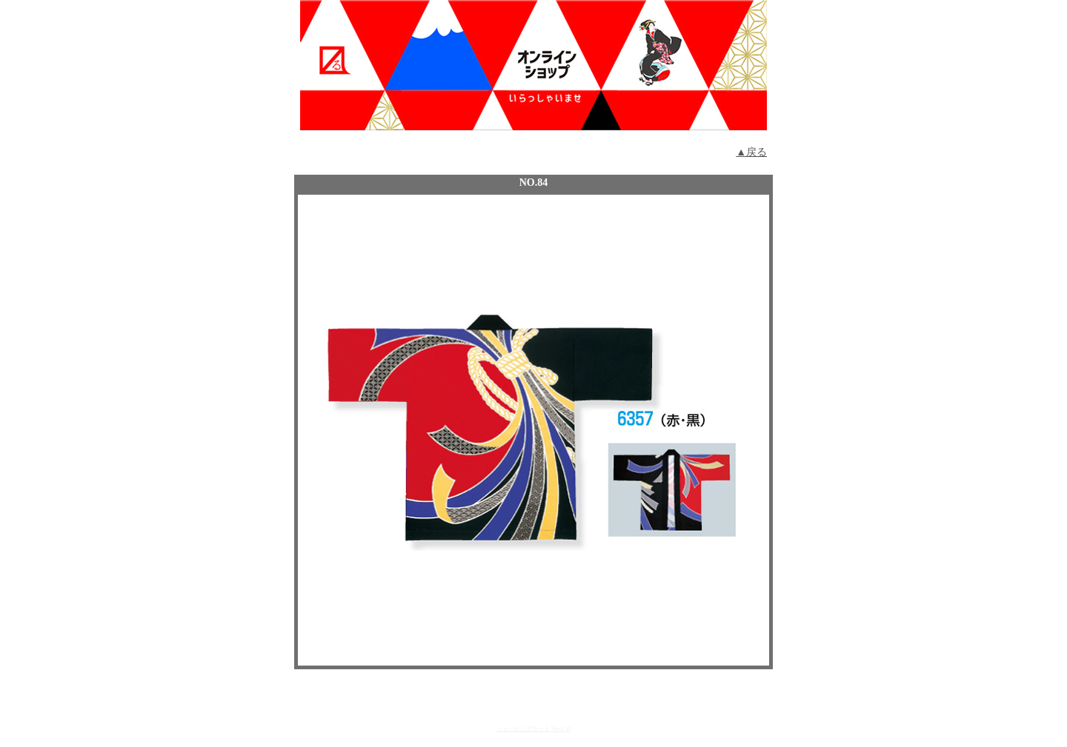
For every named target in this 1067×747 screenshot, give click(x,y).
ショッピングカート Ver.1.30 (533, 729)
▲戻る (751, 152)
